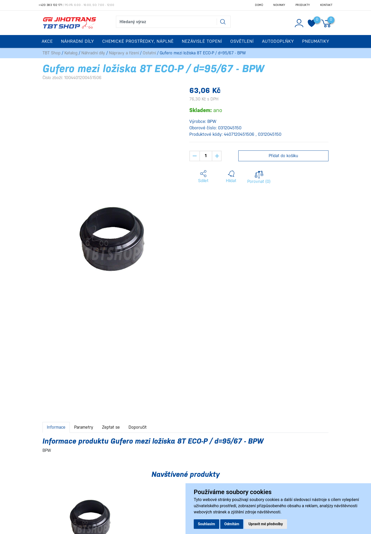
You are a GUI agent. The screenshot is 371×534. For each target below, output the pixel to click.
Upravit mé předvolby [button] (265, 524)
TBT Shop (52, 52)
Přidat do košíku (283, 155)
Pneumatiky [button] (315, 41)
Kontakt (326, 5)
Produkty (303, 5)
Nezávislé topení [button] (202, 41)
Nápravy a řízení (124, 52)
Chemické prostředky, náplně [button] (138, 41)
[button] (203, 176)
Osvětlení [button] (242, 41)
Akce (47, 41)
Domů (259, 5)
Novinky (279, 5)
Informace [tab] (56, 427)
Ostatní (149, 52)
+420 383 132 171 (50, 5)
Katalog (71, 52)
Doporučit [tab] (138, 427)
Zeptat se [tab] (111, 427)
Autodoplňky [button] (278, 41)
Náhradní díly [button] (77, 41)
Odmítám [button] (231, 524)
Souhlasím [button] (206, 524)
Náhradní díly (93, 52)
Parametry (83, 427)
